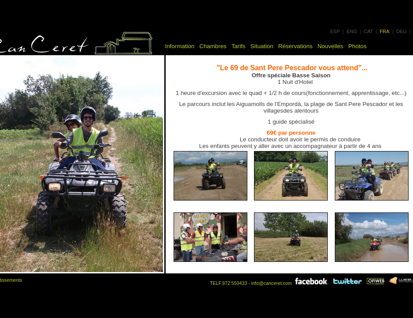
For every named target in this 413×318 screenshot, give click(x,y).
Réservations (295, 46)
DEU (401, 31)
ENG (351, 31)
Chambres (212, 46)
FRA (384, 31)
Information (180, 46)
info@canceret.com (271, 283)
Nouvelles (331, 46)
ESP (335, 31)
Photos (357, 46)
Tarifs (238, 46)
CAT (368, 31)
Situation (261, 46)
